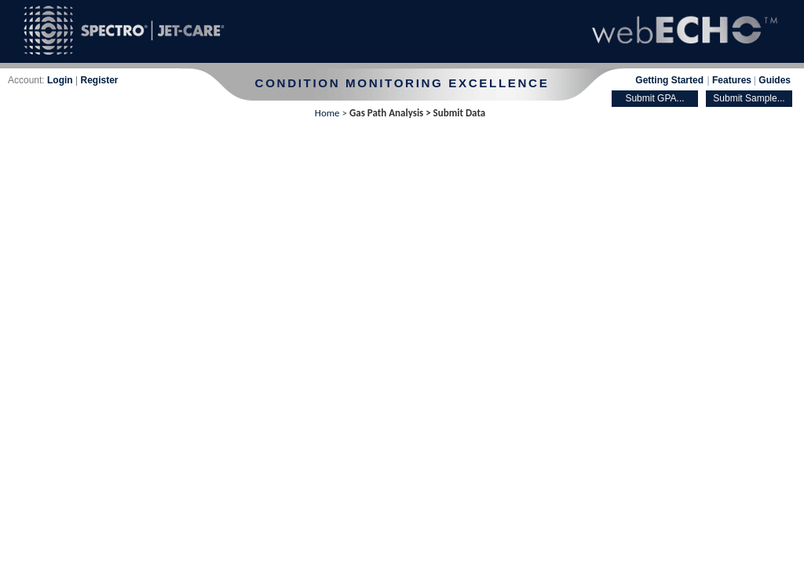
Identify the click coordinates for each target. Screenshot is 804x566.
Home (327, 113)
